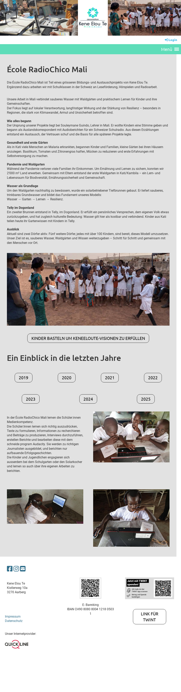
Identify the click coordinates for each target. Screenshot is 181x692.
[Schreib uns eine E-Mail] (23, 569)
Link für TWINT (149, 616)
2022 (153, 377)
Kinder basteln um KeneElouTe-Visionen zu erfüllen (88, 338)
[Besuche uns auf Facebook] (9, 569)
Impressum (13, 616)
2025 (146, 398)
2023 (30, 398)
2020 (66, 377)
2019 (23, 377)
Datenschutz (14, 621)
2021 (110, 377)
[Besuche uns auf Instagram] (16, 569)
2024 (88, 398)
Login (170, 40)
